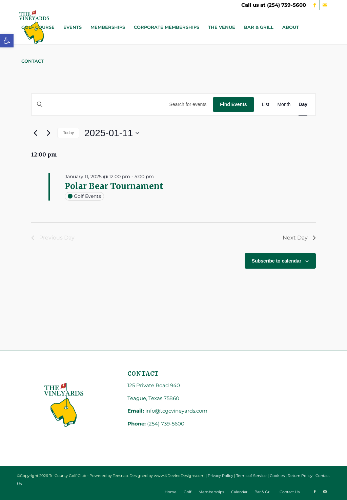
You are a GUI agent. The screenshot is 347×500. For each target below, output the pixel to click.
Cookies (277, 475)
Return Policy (300, 475)
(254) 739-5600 (286, 5)
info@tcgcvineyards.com (176, 411)
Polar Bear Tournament (114, 186)
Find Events (233, 104)
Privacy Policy (220, 475)
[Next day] (48, 133)
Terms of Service (251, 475)
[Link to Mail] (325, 5)
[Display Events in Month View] (283, 104)
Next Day (299, 237)
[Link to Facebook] (315, 5)
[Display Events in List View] (265, 104)
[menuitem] (38, 27)
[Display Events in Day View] (303, 104)
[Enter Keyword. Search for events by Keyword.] (122, 104)
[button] (7, 40)
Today (68, 132)
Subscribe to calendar (276, 261)
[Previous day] (35, 133)
